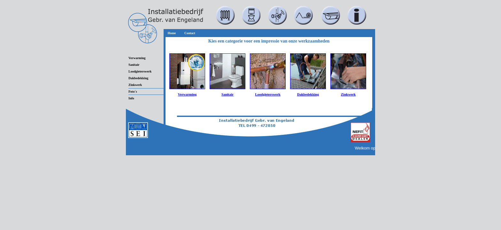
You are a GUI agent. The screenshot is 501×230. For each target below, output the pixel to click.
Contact (189, 33)
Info (131, 98)
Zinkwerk (135, 85)
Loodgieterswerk (139, 71)
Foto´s (132, 91)
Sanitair (133, 64)
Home (172, 33)
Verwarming (137, 58)
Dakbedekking (138, 78)
